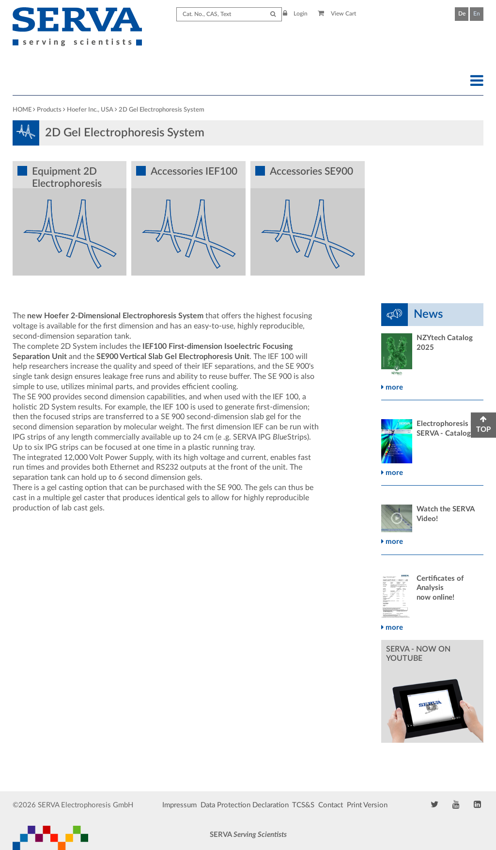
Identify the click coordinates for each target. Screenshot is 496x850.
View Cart (337, 13)
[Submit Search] (272, 14)
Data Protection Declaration (245, 805)
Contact (330, 805)
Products (49, 110)
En (476, 13)
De (461, 13)
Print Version (367, 805)
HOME (22, 110)
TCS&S (303, 805)
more (392, 387)
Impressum (179, 805)
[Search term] (229, 14)
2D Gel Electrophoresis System (161, 110)
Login (295, 13)
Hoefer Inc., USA (90, 110)
